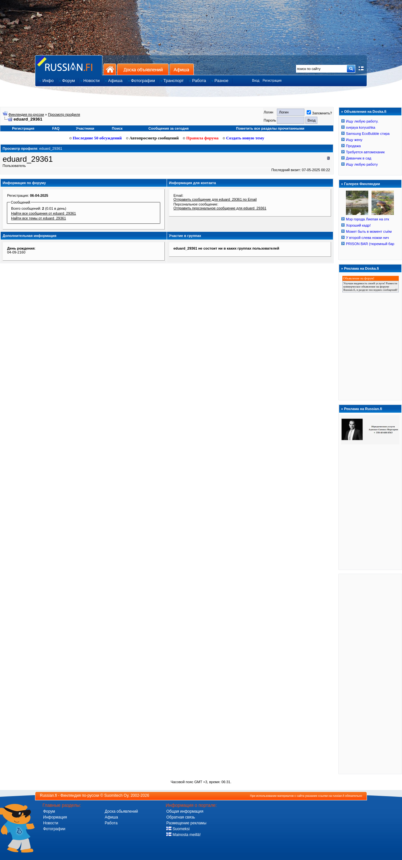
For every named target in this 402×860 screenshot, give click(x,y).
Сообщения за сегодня (168, 128)
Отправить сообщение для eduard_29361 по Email (215, 199)
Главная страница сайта (68, 65)
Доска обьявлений (121, 811)
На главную (109, 69)
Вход (255, 80)
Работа (111, 823)
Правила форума (201, 137)
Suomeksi (178, 829)
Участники (85, 128)
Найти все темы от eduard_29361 (38, 218)
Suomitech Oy (116, 795)
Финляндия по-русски (26, 114)
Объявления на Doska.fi (365, 111)
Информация (55, 817)
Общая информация (184, 811)
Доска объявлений (143, 69)
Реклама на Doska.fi (361, 268)
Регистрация (272, 80)
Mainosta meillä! (183, 834)
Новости (50, 823)
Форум (49, 811)
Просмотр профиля (64, 114)
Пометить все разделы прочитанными (270, 128)
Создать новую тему (243, 137)
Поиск (117, 128)
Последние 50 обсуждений (95, 137)
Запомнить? (319, 113)
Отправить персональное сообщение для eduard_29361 (219, 208)
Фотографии (54, 829)
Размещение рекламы (186, 823)
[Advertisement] (370, 673)
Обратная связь (180, 817)
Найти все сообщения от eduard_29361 (43, 213)
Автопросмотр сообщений (152, 137)
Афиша (182, 69)
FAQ (56, 128)
